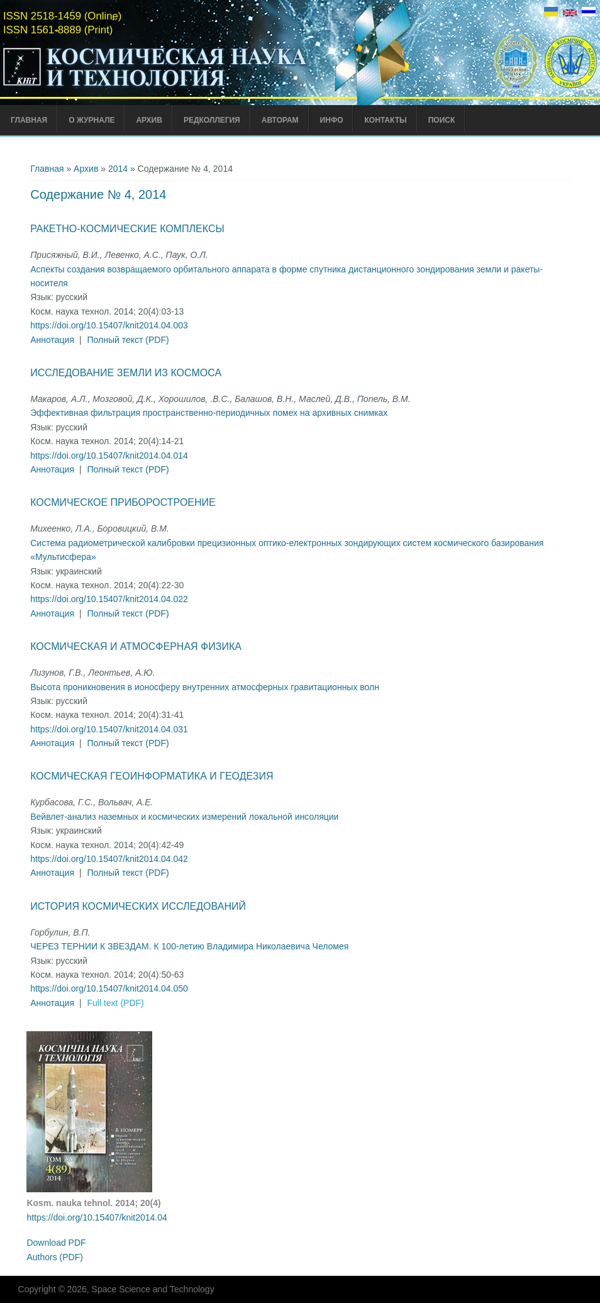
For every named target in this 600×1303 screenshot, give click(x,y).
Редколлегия (212, 120)
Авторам (280, 120)
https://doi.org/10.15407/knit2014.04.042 (109, 859)
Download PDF (56, 1243)
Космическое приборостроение (123, 502)
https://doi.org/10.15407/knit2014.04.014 (109, 455)
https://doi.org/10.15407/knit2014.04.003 (109, 325)
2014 (118, 169)
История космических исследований (138, 906)
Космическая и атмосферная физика (136, 646)
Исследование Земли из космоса (125, 372)
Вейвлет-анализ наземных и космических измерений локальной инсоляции (184, 817)
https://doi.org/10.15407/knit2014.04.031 (109, 729)
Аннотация (52, 340)
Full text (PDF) (115, 1003)
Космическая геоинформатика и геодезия (151, 776)
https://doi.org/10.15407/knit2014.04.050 (109, 988)
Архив (149, 120)
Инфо (331, 120)
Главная (29, 120)
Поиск (441, 120)
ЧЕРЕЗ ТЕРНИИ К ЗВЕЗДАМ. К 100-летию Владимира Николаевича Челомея (189, 946)
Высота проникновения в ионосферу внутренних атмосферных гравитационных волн (204, 687)
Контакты (385, 120)
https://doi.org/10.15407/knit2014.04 (96, 1217)
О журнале (91, 120)
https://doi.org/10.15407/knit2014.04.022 (109, 599)
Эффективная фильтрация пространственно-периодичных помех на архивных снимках (208, 413)
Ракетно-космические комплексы (127, 228)
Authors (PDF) (54, 1257)
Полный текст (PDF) (128, 340)
